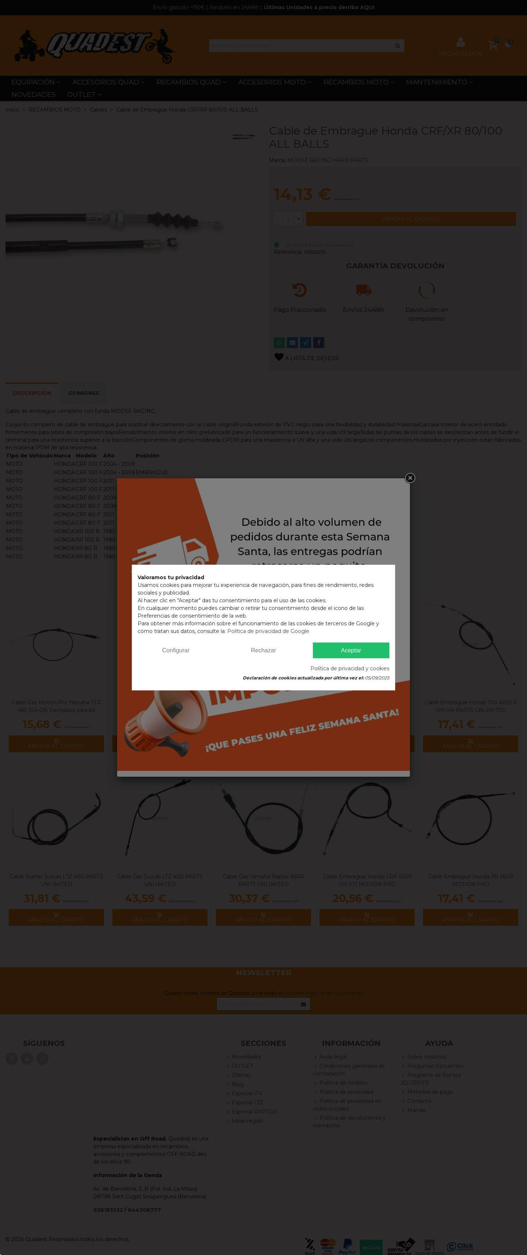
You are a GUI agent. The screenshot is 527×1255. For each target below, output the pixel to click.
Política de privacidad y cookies (349, 668)
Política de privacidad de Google (268, 631)
